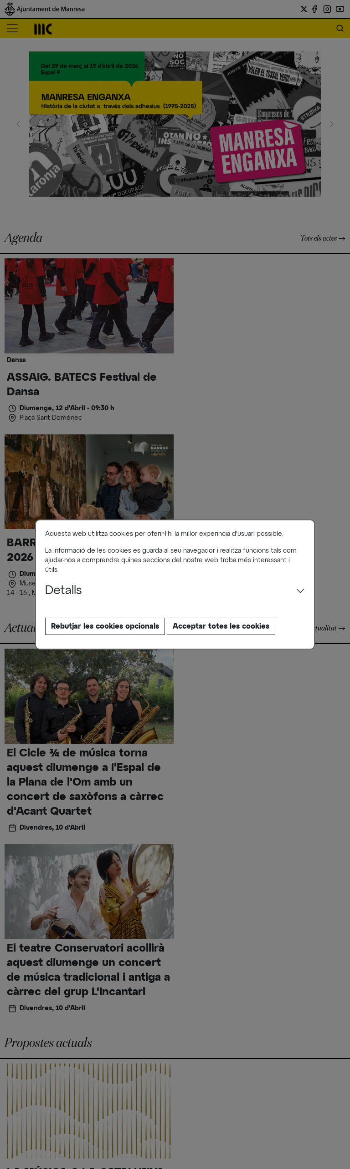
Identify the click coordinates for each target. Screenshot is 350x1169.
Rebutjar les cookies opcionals (105, 626)
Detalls (63, 591)
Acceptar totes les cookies (221, 626)
